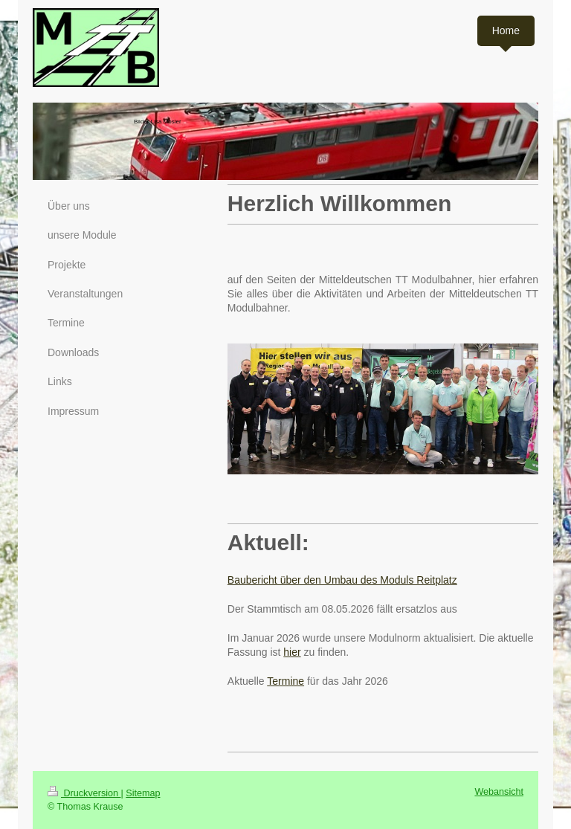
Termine (285, 681)
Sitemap (143, 793)
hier (291, 652)
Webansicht (498, 792)
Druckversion (84, 793)
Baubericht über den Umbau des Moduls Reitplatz (342, 580)
